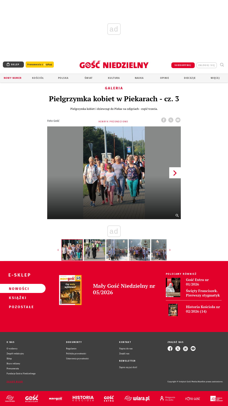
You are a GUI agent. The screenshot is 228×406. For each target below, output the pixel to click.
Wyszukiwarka (222, 65)
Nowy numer (13, 78)
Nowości (17, 288)
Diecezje (190, 78)
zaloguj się (206, 65)
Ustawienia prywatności (77, 358)
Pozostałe (17, 307)
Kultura (114, 78)
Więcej (215, 78)
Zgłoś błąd (15, 382)
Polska (63, 78)
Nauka (139, 78)
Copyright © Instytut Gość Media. (182, 382)
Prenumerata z (39, 65)
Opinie (164, 78)
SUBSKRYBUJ (183, 65)
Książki (17, 298)
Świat (89, 78)
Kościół (38, 78)
